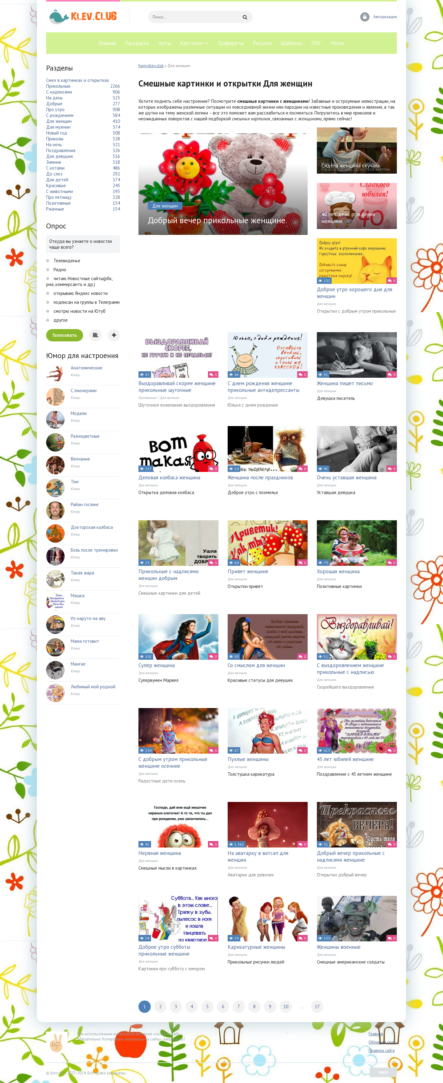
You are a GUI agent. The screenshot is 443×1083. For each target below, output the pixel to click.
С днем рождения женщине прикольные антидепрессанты (263, 386)
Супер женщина (156, 665)
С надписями (59, 92)
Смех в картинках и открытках (77, 80)
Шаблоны (291, 43)
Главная (107, 43)
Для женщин (326, 304)
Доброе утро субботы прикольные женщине (164, 950)
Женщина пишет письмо (345, 383)
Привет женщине (248, 571)
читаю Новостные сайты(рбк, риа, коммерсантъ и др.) (79, 281)
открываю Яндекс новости (80, 293)
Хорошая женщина (338, 571)
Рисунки (262, 43)
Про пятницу (58, 197)
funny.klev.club (151, 65)
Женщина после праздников (260, 477)
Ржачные (55, 209)
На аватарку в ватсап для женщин (258, 856)
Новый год (56, 133)
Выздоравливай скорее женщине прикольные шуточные (177, 386)
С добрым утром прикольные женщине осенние (172, 762)
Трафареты (231, 43)
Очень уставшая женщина (347, 477)
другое (60, 320)
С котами (55, 168)
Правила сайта (382, 1050)
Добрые (54, 104)
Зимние (53, 162)
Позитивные (58, 203)
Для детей (57, 180)
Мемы (337, 43)
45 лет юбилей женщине (345, 759)
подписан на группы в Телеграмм (86, 302)
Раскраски (137, 43)
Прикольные (147, 398)
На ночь (54, 144)
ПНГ (316, 43)
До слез (54, 174)
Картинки (191, 43)
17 (317, 1006)
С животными (59, 191)
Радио (59, 269)
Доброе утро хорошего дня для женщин (354, 293)
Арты (164, 43)
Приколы (54, 139)
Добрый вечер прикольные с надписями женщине (351, 856)
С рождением (60, 115)
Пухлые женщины (248, 759)
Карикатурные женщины (256, 947)
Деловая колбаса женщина (169, 477)
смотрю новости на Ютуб (79, 311)
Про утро (55, 109)
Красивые (56, 185)
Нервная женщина (159, 853)
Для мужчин (58, 127)
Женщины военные (339, 947)
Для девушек (59, 156)
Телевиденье (66, 261)
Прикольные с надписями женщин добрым (168, 575)
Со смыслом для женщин (256, 665)
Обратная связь (383, 1042)
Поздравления (60, 150)
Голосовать (65, 335)
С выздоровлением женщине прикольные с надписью (350, 668)
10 (285, 1006)
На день (54, 98)
